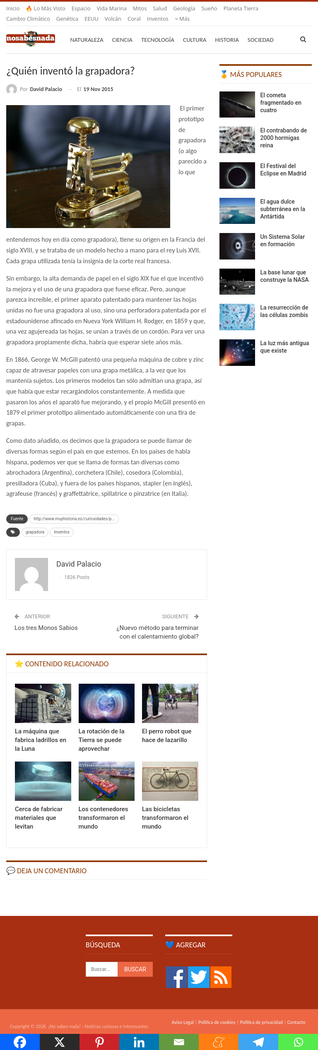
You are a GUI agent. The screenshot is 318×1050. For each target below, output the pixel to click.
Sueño (209, 8)
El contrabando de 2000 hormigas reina (283, 128)
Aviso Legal (182, 1012)
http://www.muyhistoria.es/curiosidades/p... (74, 509)
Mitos (140, 8)
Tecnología (157, 30)
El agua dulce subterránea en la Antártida (282, 199)
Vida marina (112, 8)
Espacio (81, 8)
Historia (227, 30)
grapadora (35, 522)
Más (231, 8)
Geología (184, 8)
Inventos (62, 522)
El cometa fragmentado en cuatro (280, 92)
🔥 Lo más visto (45, 8)
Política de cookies (216, 1012)
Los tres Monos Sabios (46, 618)
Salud (160, 8)
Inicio (12, 8)
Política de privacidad (261, 1012)
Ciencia (122, 30)
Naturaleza (87, 30)
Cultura (195, 30)
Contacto (296, 1012)
